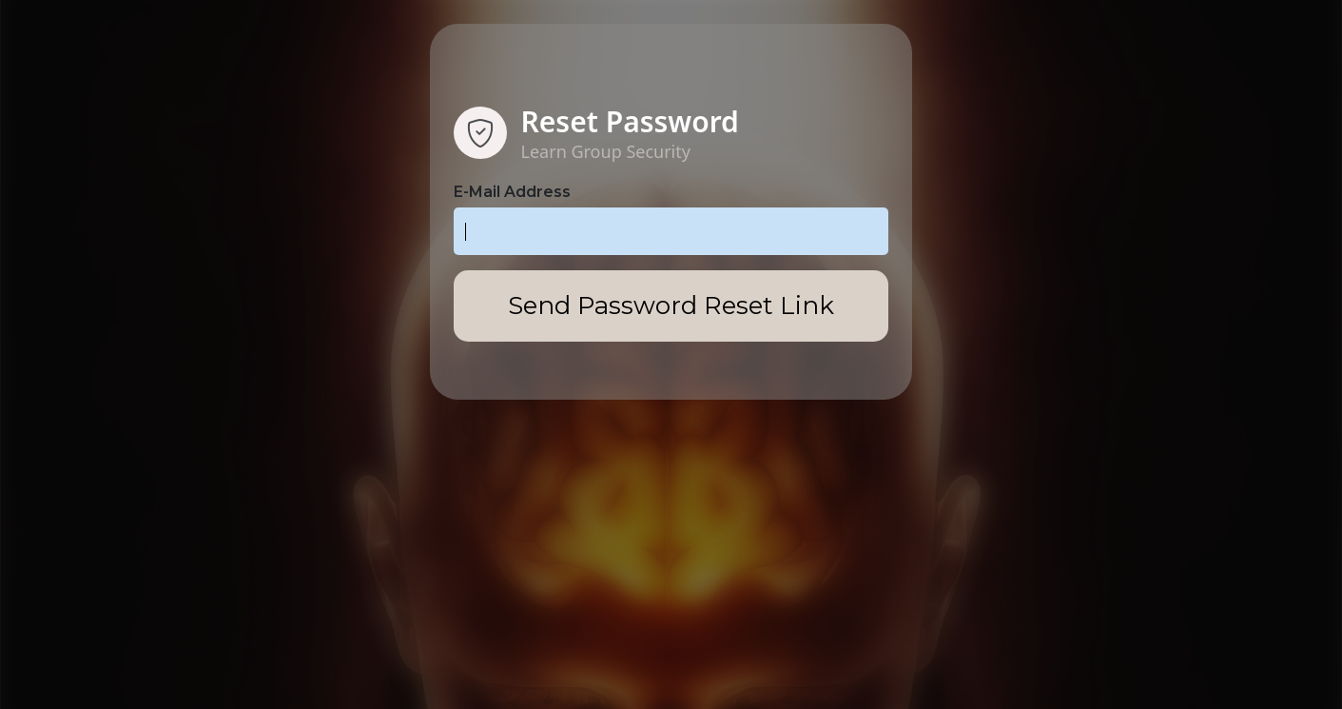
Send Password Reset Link (671, 305)
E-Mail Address (512, 192)
